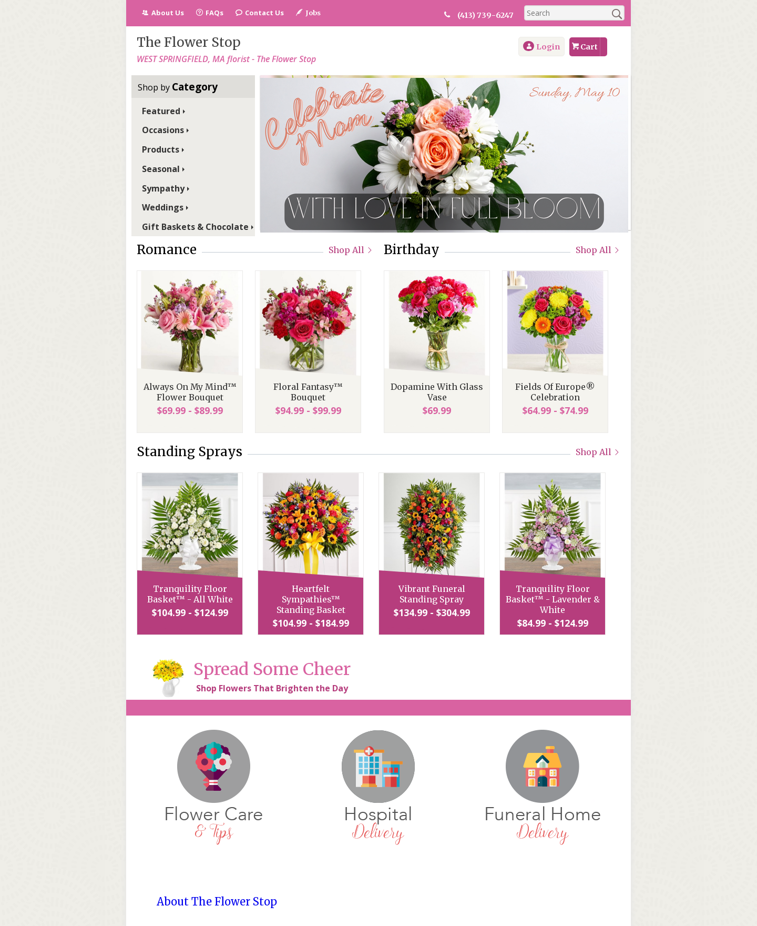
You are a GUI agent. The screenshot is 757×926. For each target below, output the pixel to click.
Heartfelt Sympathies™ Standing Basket (311, 599)
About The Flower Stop (217, 901)
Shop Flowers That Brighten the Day (272, 688)
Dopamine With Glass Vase (437, 391)
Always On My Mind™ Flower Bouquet (190, 391)
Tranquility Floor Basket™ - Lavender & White (553, 599)
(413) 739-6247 (485, 15)
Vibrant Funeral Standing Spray (431, 594)
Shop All (351, 250)
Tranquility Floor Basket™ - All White (190, 594)
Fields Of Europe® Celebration (555, 391)
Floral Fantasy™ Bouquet (308, 391)
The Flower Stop (189, 42)
